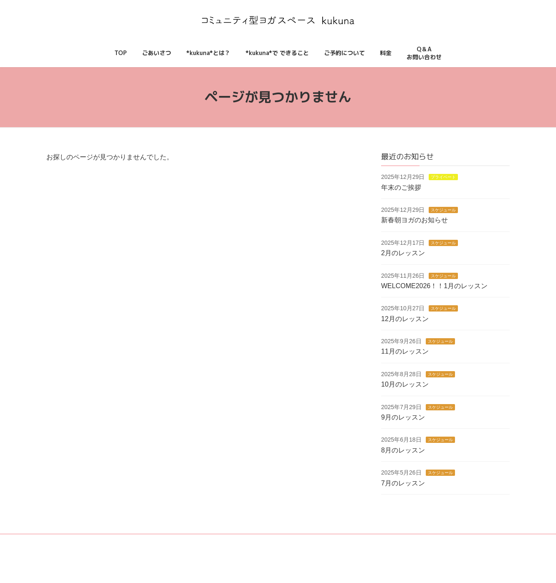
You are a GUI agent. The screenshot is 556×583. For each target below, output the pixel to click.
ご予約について (301, 547)
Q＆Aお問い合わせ (378, 544)
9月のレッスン (403, 417)
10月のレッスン (405, 384)
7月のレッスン (403, 482)
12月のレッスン (405, 318)
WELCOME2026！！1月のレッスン (434, 285)
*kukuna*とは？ (249, 547)
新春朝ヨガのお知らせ (414, 220)
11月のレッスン (405, 351)
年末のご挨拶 (401, 187)
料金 (341, 547)
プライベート (443, 177)
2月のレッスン (403, 252)
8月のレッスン (403, 450)
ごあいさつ (202, 547)
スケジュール (443, 210)
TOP (168, 547)
